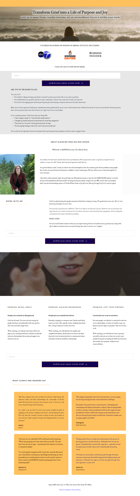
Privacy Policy (76, 490)
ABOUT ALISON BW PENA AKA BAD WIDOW (70, 142)
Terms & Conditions (65, 490)
